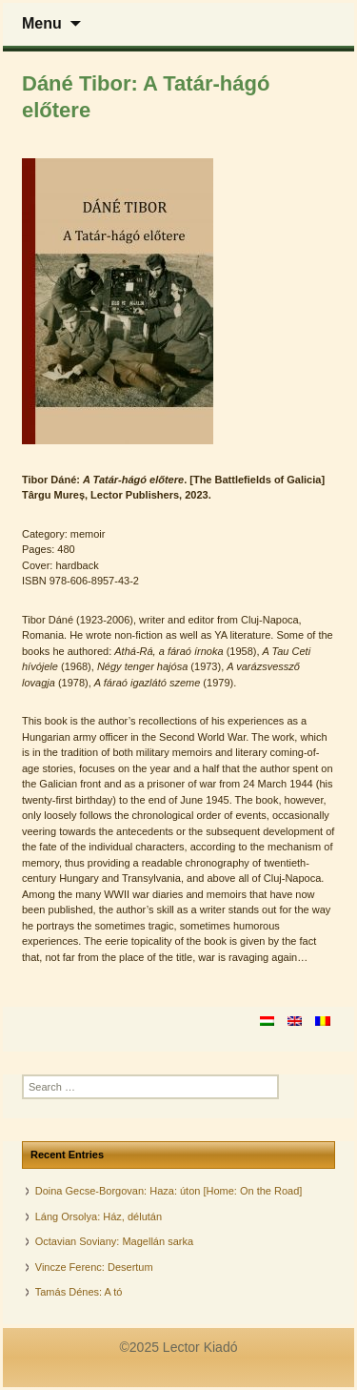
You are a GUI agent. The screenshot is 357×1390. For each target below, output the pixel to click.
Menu (42, 23)
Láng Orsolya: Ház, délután (98, 1216)
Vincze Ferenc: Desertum (94, 1267)
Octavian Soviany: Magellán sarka (114, 1241)
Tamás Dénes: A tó (79, 1292)
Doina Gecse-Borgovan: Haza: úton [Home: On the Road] (169, 1190)
